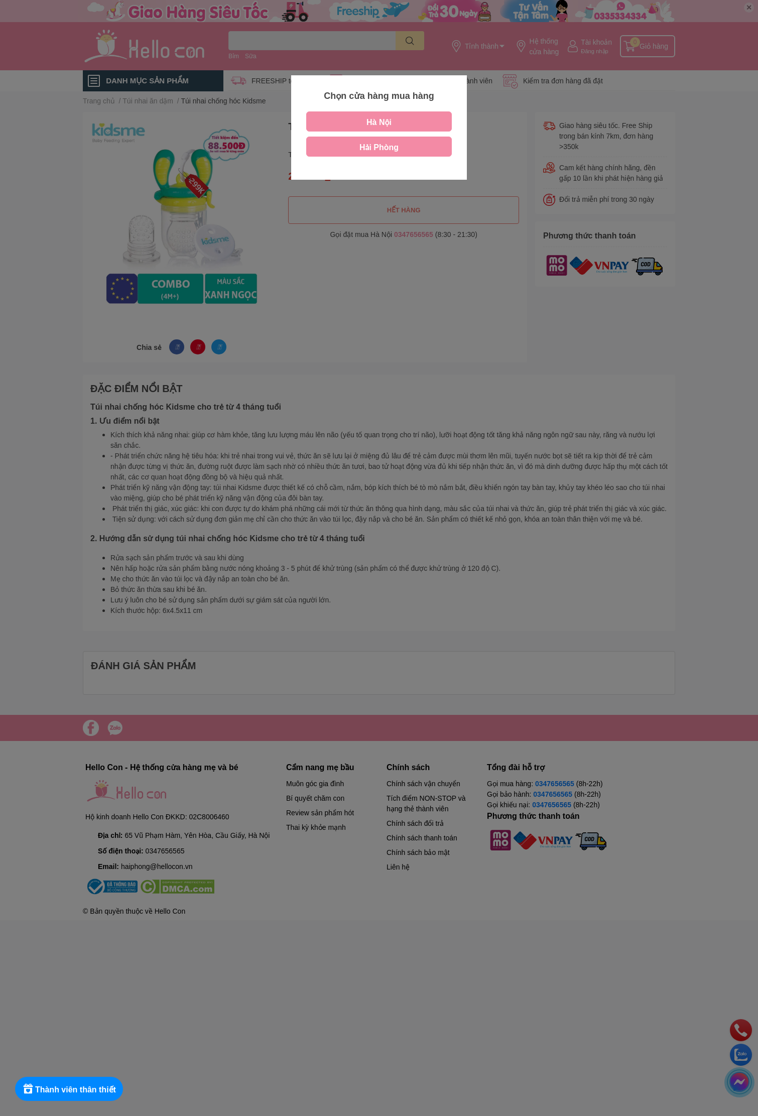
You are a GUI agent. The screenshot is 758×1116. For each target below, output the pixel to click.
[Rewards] (70, 1089)
